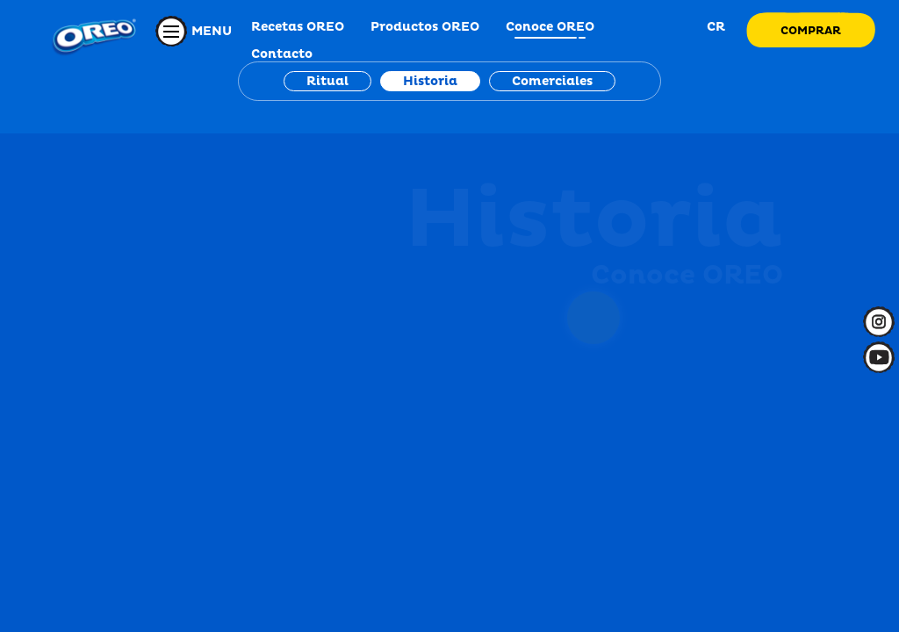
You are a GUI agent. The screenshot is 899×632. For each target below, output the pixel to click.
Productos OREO (424, 26)
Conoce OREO (550, 26)
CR (714, 26)
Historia (430, 81)
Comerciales (552, 81)
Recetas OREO (297, 26)
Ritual (327, 81)
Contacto (282, 54)
